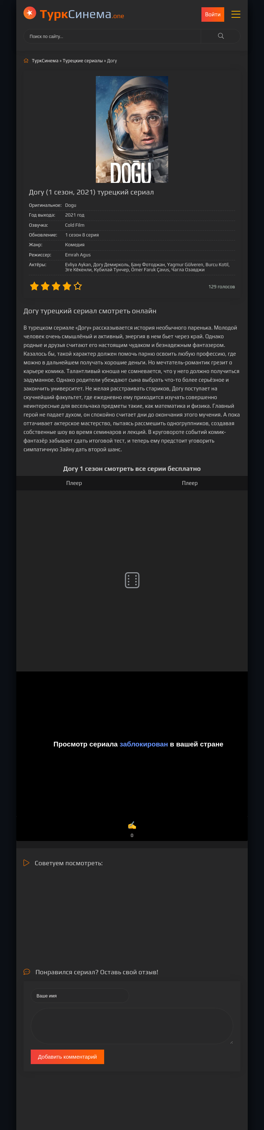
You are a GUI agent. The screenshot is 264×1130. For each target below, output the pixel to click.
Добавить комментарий (67, 1057)
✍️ (131, 830)
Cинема (82, 14)
